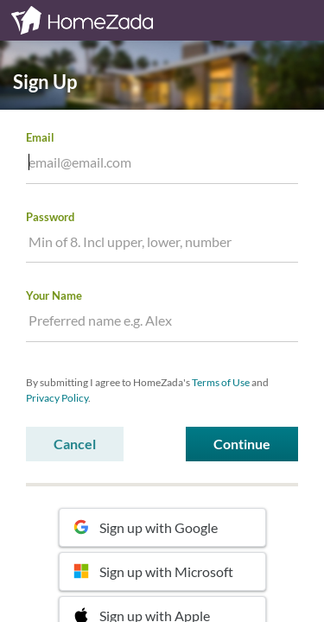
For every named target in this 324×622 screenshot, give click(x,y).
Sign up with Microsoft (153, 571)
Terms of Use (221, 382)
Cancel (75, 443)
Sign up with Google (145, 527)
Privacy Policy (57, 397)
